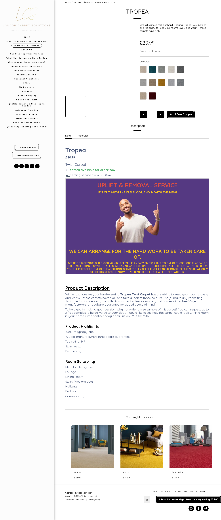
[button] (16, 166)
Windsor (78, 472)
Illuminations (179, 472)
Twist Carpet (154, 50)
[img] (92, 446)
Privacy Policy (94, 500)
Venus (126, 472)
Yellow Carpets (101, 2)
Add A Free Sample (181, 114)
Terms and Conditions (74, 500)
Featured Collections (82, 2)
